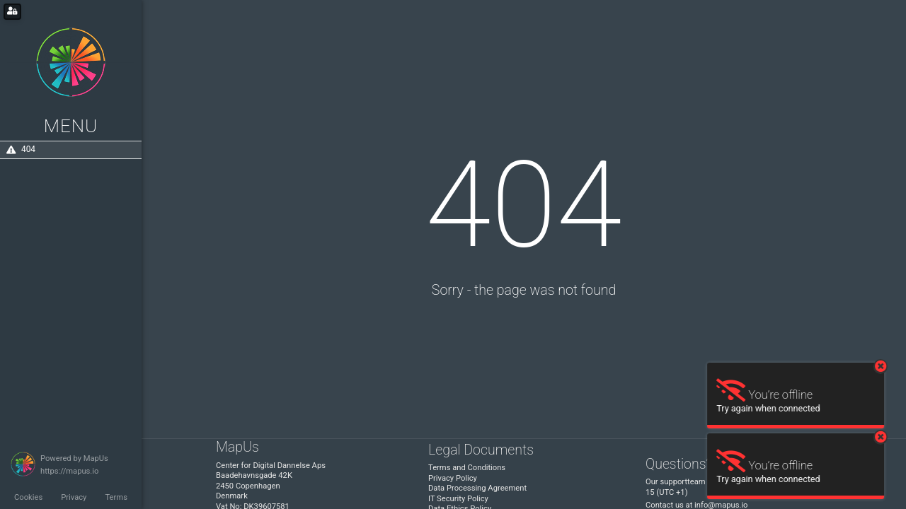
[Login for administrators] (12, 12)
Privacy (73, 497)
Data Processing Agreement (477, 488)
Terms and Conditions (466, 467)
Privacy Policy (452, 478)
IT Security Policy (458, 498)
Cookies (28, 497)
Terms (116, 497)
